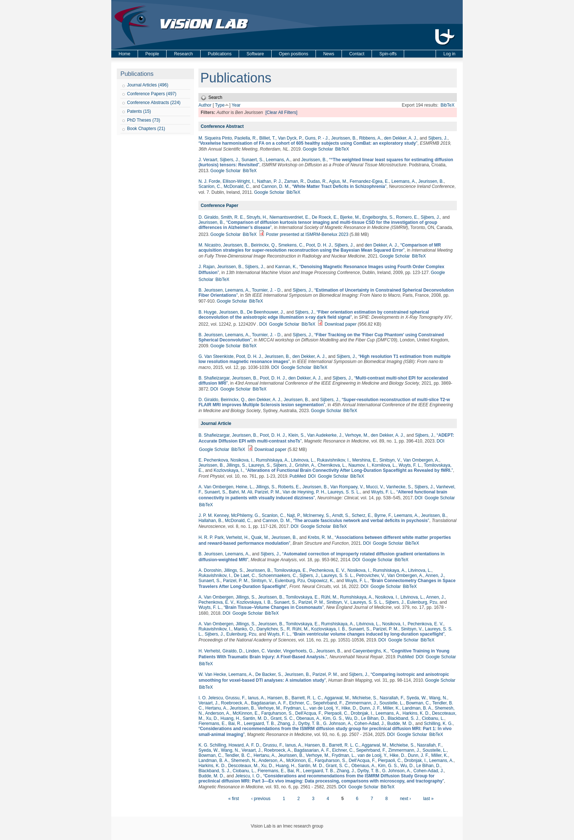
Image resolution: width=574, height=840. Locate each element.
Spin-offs (387, 53)
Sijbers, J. (438, 138)
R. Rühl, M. (298, 629)
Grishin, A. (305, 465)
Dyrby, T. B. (309, 723)
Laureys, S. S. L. (344, 492)
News (328, 53)
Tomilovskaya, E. (290, 570)
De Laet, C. (245, 575)
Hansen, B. (278, 697)
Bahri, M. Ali (240, 492)
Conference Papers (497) (151, 93)
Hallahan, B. (210, 520)
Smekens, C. (290, 245)
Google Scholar (318, 149)
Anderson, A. (217, 713)
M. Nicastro (209, 245)
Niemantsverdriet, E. (289, 217)
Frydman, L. (295, 708)
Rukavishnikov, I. (333, 460)
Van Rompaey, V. (347, 486)
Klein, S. (296, 435)
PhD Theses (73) (143, 120)
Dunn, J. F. (369, 708)
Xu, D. (212, 718)
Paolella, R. (245, 138)
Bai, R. (235, 723)
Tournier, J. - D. (267, 290)
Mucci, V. (375, 486)
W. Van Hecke (212, 674)
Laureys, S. (260, 465)
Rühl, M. (329, 597)
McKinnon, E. (246, 713)
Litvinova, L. (302, 460)
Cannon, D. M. (275, 186)
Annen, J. (434, 575)
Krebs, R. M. (320, 537)
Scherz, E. (362, 515)
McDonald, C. (237, 186)
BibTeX (447, 105)
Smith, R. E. (232, 217)
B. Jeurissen (210, 290)
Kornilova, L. (384, 465)
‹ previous (261, 798)
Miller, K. (391, 708)
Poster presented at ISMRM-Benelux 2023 (307, 234)
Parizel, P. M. (267, 492)
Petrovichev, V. (370, 575)
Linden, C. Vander (263, 651)
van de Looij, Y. (324, 708)
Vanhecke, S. (399, 486)
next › (405, 798)
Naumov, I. (358, 465)
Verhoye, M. (356, 435)
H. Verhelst (209, 651)
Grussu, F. (235, 697)
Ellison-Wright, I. (238, 181)
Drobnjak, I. (362, 713)
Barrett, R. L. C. (306, 697)
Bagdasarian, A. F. (269, 703)
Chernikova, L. (332, 465)
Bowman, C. (418, 703)
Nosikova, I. (242, 460)
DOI (263, 324)
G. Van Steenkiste (216, 356)
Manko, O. (244, 629)
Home (124, 53)
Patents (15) (139, 111)
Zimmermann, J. (361, 703)
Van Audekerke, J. (325, 435)
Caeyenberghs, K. (370, 651)
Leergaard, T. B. (259, 723)
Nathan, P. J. (269, 181)
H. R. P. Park (210, 537)
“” (307, 143)
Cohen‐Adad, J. (369, 723)
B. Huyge (207, 312)
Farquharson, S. (277, 713)
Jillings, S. (236, 465)
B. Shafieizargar (214, 378)
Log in (449, 53)
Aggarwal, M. (337, 697)
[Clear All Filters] (281, 112)
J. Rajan (206, 266)
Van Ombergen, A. (421, 460)
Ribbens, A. (370, 138)
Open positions (293, 53)
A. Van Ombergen (215, 486)
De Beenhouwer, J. (265, 312)
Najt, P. (294, 515)
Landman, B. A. (417, 708)
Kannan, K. (286, 266)
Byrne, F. (383, 515)
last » (428, 798)
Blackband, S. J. (404, 718)
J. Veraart (207, 159)
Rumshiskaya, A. (272, 460)
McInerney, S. (316, 515)
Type (219, 105)
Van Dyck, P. (290, 138)
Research (183, 53)
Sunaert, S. (253, 159)
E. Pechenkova (213, 460)
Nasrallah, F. (392, 697)
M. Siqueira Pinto (215, 138)
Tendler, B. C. (238, 755)
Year (236, 105)
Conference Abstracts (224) (153, 102)
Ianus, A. (256, 697)
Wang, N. (438, 697)
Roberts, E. (289, 486)
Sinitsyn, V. (390, 460)
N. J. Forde (209, 181)
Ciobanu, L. (433, 718)
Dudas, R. (317, 181)
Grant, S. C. (282, 718)
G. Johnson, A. (337, 723)
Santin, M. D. (255, 718)
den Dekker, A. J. (400, 138)
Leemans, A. (278, 159)
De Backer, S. (268, 674)
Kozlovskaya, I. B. (253, 602)
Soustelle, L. (392, 703)
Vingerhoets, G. (298, 651)
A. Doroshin (209, 570)
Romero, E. (407, 217)
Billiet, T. (267, 138)
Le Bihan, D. (373, 718)
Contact (356, 53)
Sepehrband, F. (328, 703)
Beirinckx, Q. (263, 245)
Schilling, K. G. (438, 723)
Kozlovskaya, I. (228, 470)
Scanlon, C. (209, 186)
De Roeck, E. (325, 217)
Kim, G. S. (333, 718)
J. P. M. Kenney (213, 515)
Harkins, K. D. (416, 713)
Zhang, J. (286, 723)
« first (233, 798)
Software (255, 53)
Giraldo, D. (233, 651)
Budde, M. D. (400, 723)
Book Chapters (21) (146, 128)
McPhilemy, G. (245, 515)
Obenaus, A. (308, 718)
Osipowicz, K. (321, 580)
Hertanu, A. (216, 708)
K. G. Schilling (212, 745)
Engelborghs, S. (378, 217)
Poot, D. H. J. (319, 245)
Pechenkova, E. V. (327, 570)
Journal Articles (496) (147, 85)
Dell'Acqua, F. (308, 713)
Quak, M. (260, 537)
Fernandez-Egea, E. (369, 181)
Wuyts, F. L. (410, 465)
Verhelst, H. (237, 537)
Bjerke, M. (350, 217)
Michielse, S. (364, 697)
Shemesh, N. (243, 760)
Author (204, 105)
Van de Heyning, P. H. (304, 492)
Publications (220, 53)
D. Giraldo (208, 217)
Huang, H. (230, 718)
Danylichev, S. (270, 629)
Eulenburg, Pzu (290, 580)
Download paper (341, 324)
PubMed (298, 476)
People (152, 53)
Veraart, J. (208, 703)
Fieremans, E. (212, 723)
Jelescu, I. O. (248, 775)
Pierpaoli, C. (336, 713)
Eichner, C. (300, 703)
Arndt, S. (340, 515)
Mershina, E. (364, 460)
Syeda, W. (417, 697)
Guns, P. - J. (317, 138)
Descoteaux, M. (243, 765)
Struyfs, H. (257, 217)
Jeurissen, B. (344, 138)
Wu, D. (351, 718)
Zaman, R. (294, 181)
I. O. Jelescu (210, 697)
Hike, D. (349, 708)
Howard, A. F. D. (244, 745)
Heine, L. (244, 486)
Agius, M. (338, 181)
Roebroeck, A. (235, 703)
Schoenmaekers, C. (277, 575)
